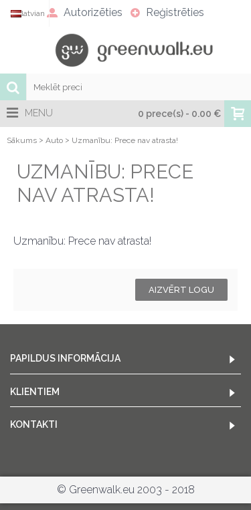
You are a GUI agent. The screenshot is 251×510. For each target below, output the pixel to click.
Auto (54, 140)
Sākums (22, 140)
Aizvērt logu (181, 290)
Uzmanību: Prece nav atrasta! (125, 140)
